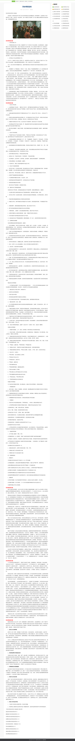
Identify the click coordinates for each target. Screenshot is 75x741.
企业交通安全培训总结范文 (11, 721)
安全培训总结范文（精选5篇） (12, 723)
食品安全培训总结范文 (10, 711)
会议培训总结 (56, 6)
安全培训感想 (56, 23)
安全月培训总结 (66, 16)
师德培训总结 (56, 28)
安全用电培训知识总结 (10, 733)
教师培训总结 (65, 28)
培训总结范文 (65, 18)
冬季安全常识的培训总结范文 (12, 716)
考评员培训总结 (66, 11)
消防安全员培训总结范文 (11, 728)
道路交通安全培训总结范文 (11, 731)
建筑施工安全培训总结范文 (11, 714)
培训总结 (13, 1)
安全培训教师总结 (9, 726)
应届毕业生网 (21, 1)
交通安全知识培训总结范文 (11, 719)
